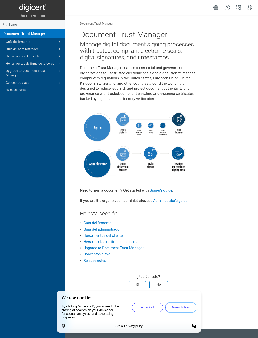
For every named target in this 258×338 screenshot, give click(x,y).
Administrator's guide (170, 200)
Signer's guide (161, 190)
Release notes (16, 90)
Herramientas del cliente (34, 56)
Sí (137, 284)
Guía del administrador (34, 49)
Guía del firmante (34, 41)
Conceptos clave (34, 82)
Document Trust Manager (24, 33)
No (159, 284)
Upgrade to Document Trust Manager (34, 72)
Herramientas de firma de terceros (34, 63)
